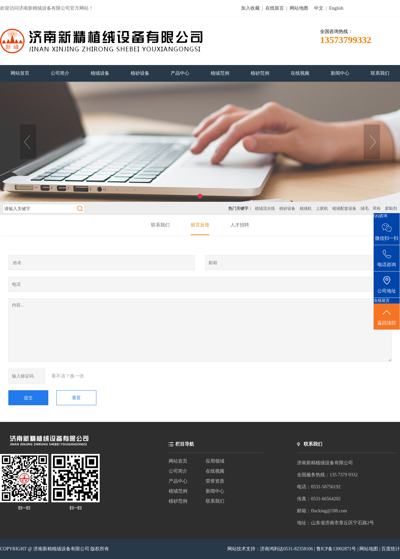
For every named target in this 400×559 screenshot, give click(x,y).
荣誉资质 (215, 481)
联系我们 (215, 501)
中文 (318, 8)
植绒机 (306, 208)
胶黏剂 (391, 208)
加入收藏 (250, 8)
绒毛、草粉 (371, 208)
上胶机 (322, 208)
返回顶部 (387, 317)
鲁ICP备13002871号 (336, 548)
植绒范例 (178, 491)
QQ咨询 (380, 215)
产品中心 (178, 481)
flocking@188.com (329, 510)
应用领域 (215, 461)
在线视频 (215, 471)
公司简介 (178, 471)
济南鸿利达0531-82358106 (286, 548)
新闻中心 (215, 491)
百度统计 (390, 548)
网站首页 (178, 461)
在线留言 (274, 8)
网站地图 (299, 8)
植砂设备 (287, 208)
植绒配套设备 (344, 208)
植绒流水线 (265, 208)
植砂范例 (178, 501)
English (336, 8)
